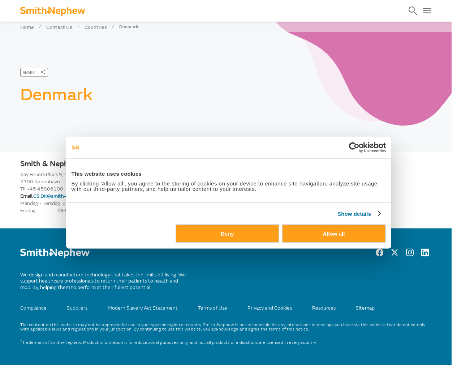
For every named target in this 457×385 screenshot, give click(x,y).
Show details (359, 228)
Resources (324, 308)
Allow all (337, 248)
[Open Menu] (427, 10)
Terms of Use (212, 308)
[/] (55, 256)
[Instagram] (410, 254)
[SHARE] (34, 72)
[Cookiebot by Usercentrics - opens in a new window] (359, 161)
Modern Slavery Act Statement (143, 308)
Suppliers (77, 308)
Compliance (33, 308)
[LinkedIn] (425, 254)
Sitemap (365, 308)
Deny (227, 248)
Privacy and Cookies (269, 308)
